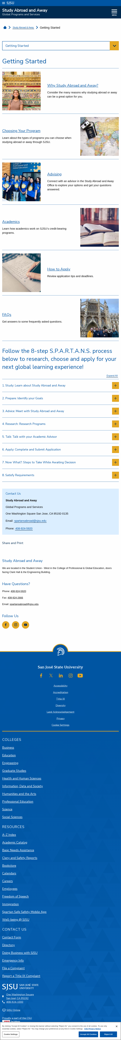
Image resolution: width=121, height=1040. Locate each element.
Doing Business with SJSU (20, 953)
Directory (8, 945)
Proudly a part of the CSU (17, 1020)
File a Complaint (13, 968)
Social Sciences (12, 817)
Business (8, 747)
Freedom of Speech (15, 896)
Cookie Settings (60, 725)
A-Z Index (9, 835)
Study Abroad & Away (23, 27)
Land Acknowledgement (60, 712)
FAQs (6, 314)
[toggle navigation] (114, 13)
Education (9, 755)
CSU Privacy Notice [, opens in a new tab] (92, 1029)
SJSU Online (13, 1010)
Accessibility (60, 685)
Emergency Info (13, 960)
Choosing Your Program (21, 130)
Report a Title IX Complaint (21, 976)
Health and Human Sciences (21, 778)
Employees (9, 889)
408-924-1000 (14, 1002)
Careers (7, 881)
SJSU (10, 3)
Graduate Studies (14, 771)
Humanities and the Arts (19, 794)
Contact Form (11, 937)
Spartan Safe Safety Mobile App (24, 912)
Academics (11, 221)
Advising (54, 174)
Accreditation (60, 692)
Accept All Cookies (88, 1034)
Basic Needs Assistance (18, 850)
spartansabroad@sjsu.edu (30, 520)
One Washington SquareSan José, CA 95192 (20, 996)
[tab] (60, 385)
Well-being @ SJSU (15, 919)
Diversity (61, 705)
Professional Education (17, 801)
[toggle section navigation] (60, 45)
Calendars (9, 873)
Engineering (10, 763)
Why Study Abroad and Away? (72, 85)
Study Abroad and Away (24, 10)
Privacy (61, 718)
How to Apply (58, 269)
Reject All (108, 1034)
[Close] (117, 1026)
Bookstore (9, 865)
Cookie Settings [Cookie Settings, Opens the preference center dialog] (11, 1034)
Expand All (112, 375)
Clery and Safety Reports (19, 858)
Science (7, 809)
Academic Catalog (14, 842)
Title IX (60, 698)
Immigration (10, 904)
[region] (60, 1031)
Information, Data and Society (22, 786)
